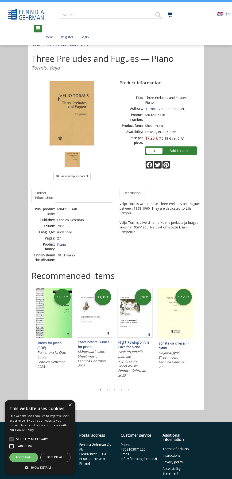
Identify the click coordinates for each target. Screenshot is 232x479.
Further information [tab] (44, 195)
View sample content (72, 176)
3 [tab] (114, 390)
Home (49, 37)
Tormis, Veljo (155, 108)
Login (84, 37)
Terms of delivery (175, 449)
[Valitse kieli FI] (228, 13)
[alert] (40, 437)
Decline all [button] (55, 457)
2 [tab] (107, 390)
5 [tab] (128, 390)
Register (67, 37)
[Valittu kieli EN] (220, 13)
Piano (61, 244)
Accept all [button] (23, 457)
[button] (158, 15)
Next (198, 336)
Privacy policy (172, 462)
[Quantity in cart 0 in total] (170, 15)
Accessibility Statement (171, 470)
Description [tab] (132, 193)
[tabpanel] (54, 329)
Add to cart (179, 150)
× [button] (70, 405)
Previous (30, 336)
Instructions (171, 455)
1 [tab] (100, 390)
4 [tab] (121, 390)
